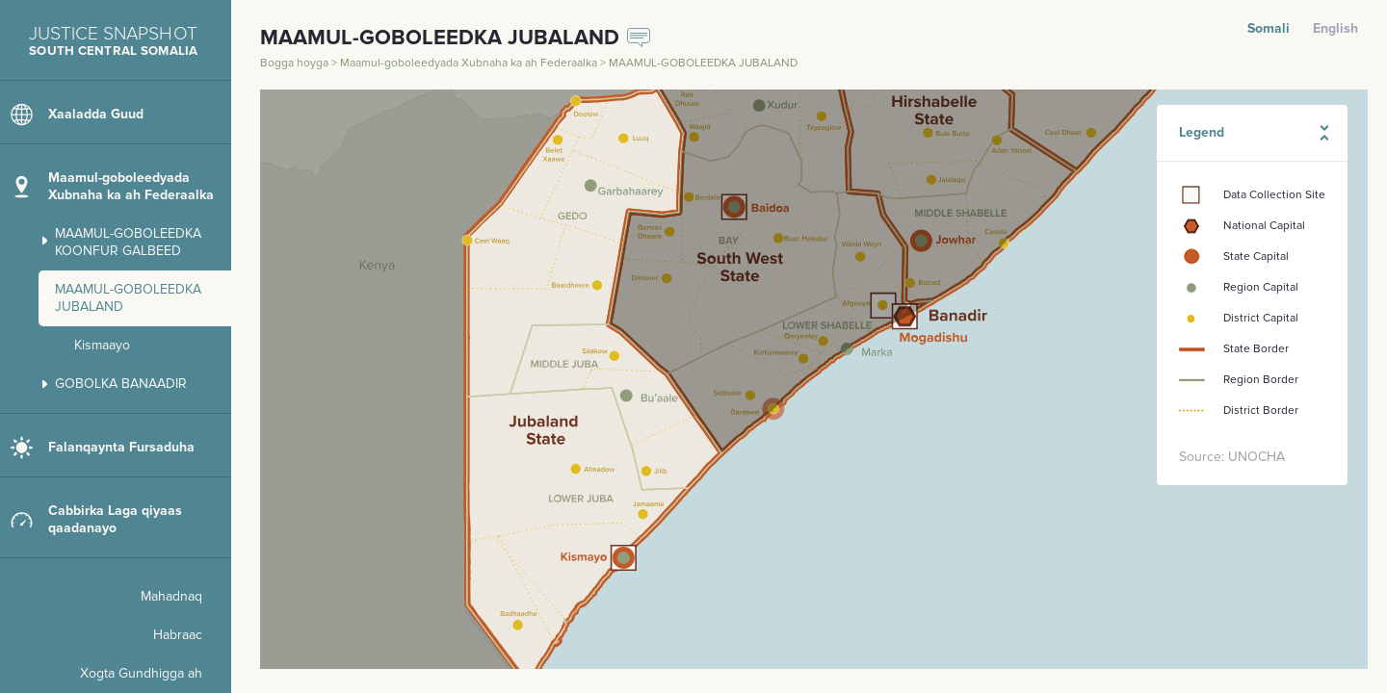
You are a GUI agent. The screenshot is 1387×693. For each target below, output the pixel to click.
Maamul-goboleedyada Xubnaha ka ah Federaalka (470, 63)
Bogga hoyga (295, 63)
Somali (1268, 28)
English (1335, 28)
